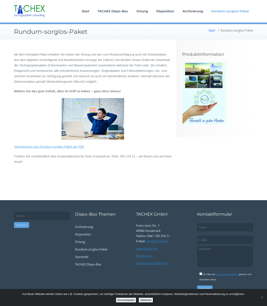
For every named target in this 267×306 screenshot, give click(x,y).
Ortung (142, 11)
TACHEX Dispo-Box (113, 11)
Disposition (165, 11)
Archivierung (193, 11)
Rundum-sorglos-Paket (230, 11)
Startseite (81, 257)
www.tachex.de (146, 248)
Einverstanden (126, 300)
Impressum (144, 256)
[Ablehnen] (262, 297)
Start (85, 11)
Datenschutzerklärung (151, 263)
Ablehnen (146, 300)
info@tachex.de (157, 241)
